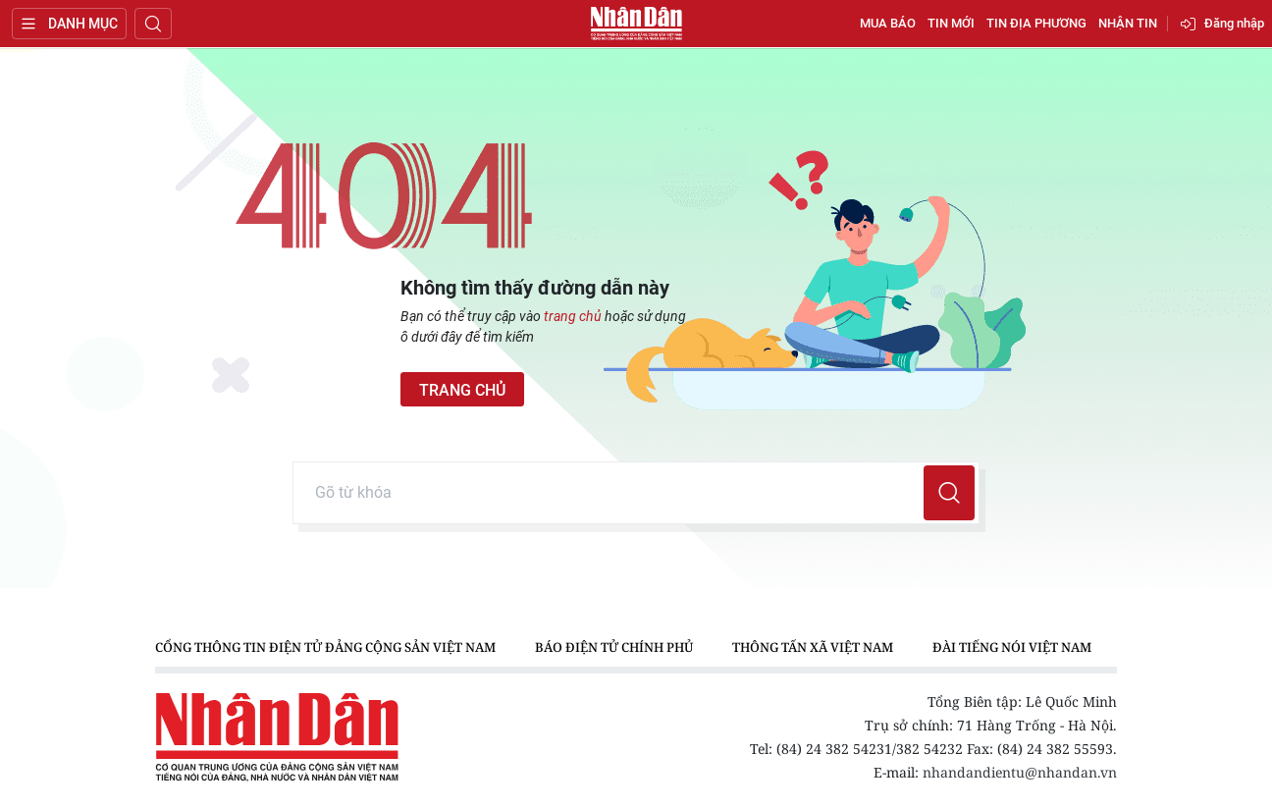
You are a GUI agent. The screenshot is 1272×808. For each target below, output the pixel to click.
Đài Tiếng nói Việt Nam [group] (1011, 647)
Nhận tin (1127, 23)
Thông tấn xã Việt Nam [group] (812, 647)
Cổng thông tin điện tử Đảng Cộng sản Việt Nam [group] (325, 647)
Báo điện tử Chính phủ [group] (614, 647)
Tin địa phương (1036, 23)
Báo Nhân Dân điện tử (636, 23)
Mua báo (888, 23)
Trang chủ (462, 390)
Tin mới (951, 23)
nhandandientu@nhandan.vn (1020, 772)
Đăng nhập (1234, 23)
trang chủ (573, 316)
